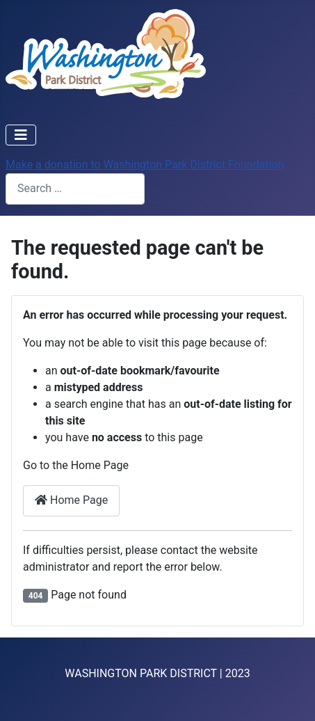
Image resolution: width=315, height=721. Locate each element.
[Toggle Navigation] (21, 135)
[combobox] (75, 189)
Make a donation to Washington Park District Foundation (145, 164)
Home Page (71, 500)
